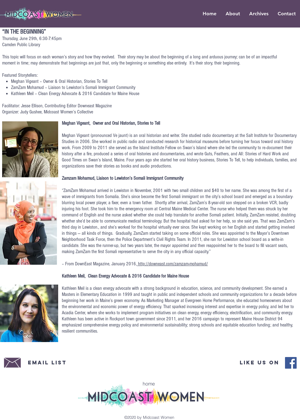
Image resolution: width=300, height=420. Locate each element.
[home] (149, 384)
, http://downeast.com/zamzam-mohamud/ (172, 264)
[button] (259, 13)
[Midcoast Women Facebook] (291, 363)
